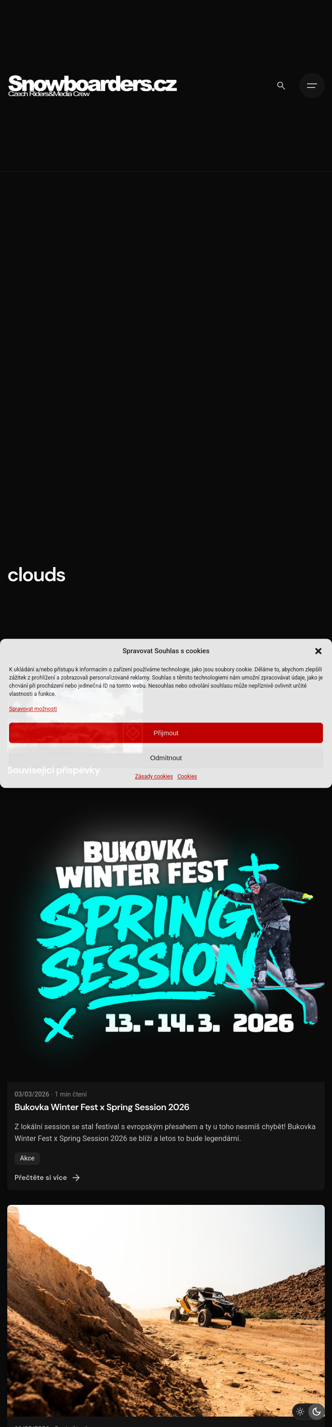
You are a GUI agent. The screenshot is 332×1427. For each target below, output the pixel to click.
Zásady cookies (154, 777)
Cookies (187, 777)
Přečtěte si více (48, 1177)
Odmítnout (166, 758)
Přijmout (165, 733)
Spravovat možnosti (33, 709)
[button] (318, 650)
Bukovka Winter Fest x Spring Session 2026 (102, 1107)
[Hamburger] (312, 85)
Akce (27, 1158)
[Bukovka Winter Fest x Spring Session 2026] (166, 937)
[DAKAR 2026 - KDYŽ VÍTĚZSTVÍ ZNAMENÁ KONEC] (166, 1311)
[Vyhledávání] (281, 85)
